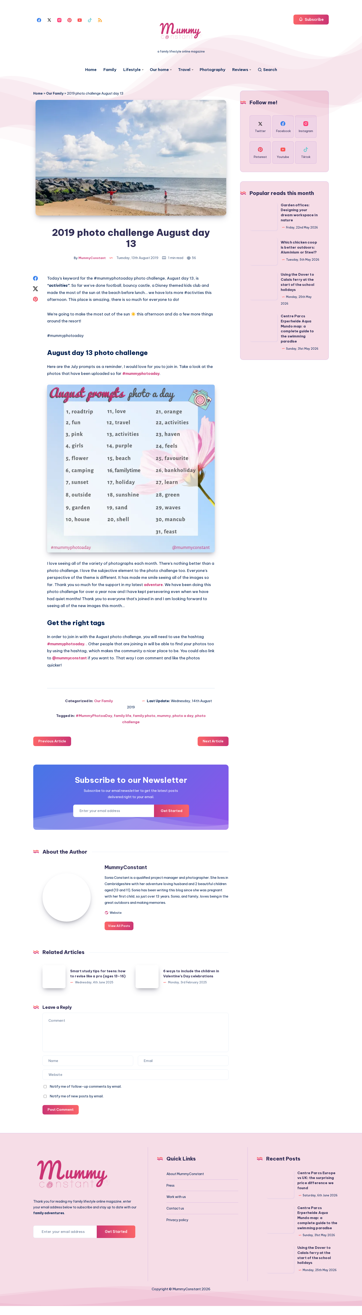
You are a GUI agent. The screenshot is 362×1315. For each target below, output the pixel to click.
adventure (154, 586)
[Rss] (100, 19)
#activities (194, 294)
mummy (164, 717)
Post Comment (61, 1118)
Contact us (175, 1217)
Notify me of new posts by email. (76, 1104)
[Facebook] (39, 19)
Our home (159, 69)
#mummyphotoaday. (68, 645)
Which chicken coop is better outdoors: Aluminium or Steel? (299, 247)
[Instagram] (59, 19)
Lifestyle (132, 69)
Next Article (212, 743)
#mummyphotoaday (66, 337)
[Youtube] (79, 19)
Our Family (54, 93)
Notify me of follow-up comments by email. (85, 1095)
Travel (184, 69)
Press (170, 1194)
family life (122, 717)
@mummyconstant (87, 659)
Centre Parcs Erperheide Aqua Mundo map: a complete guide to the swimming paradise (317, 1226)
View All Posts (128, 934)
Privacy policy (177, 1229)
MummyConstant (135, 869)
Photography (212, 69)
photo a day (182, 717)
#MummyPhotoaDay (94, 717)
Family (109, 69)
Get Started (170, 813)
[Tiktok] (89, 19)
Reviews (240, 69)
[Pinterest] (69, 19)
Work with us (176, 1206)
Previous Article (53, 743)
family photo (144, 717)
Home (91, 69)
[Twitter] (49, 19)
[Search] (267, 69)
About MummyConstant (185, 1183)
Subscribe (311, 19)
